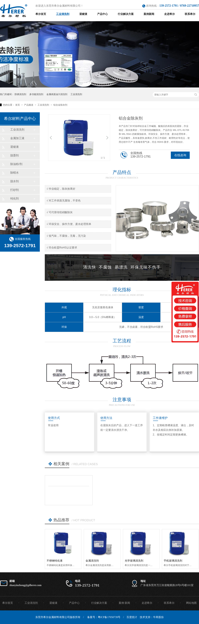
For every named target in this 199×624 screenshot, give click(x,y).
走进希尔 (169, 14)
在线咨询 (180, 155)
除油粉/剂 (16, 164)
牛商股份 (158, 617)
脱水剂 (14, 181)
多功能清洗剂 (36, 94)
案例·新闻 (124, 602)
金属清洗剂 (92, 560)
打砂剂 (14, 189)
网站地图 (191, 602)
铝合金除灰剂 (60, 105)
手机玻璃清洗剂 (173, 560)
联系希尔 (190, 14)
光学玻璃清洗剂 (134, 560)
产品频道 (29, 105)
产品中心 (102, 14)
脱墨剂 (14, 155)
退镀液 (83, 14)
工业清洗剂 (62, 14)
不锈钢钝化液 (55, 560)
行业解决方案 (126, 14)
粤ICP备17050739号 (109, 617)
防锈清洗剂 (20, 94)
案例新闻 (149, 14)
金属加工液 (17, 138)
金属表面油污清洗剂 (56, 94)
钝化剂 (14, 198)
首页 (18, 105)
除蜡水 (14, 172)
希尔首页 (40, 14)
